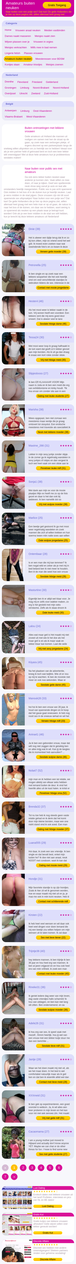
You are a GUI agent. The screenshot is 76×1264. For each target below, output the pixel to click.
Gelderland (52, 82)
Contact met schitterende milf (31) (53, 902)
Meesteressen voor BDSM (49, 58)
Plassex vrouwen (33, 53)
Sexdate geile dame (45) (53, 684)
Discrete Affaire (47, 1259)
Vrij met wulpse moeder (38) (53, 504)
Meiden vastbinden (54, 30)
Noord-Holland (61, 87)
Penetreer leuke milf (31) (53, 468)
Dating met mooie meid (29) (53, 865)
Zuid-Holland (51, 93)
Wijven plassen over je (17, 41)
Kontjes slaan (12, 64)
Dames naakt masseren (18, 36)
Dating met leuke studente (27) (53, 396)
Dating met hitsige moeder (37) (53, 829)
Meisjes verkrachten (16, 47)
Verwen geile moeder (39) (53, 251)
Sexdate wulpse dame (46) (53, 757)
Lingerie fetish (12, 53)
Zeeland (35, 93)
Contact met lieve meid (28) (53, 1082)
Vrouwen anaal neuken (28, 30)
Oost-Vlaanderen (42, 110)
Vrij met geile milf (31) (53, 1118)
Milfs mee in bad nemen (44, 47)
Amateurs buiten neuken (18, 58)
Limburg (24, 87)
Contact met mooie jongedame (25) (53, 288)
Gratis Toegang (57, 5)
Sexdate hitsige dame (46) (53, 323)
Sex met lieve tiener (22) (53, 937)
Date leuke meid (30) (53, 612)
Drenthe (9, 81)
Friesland (37, 82)
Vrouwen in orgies (43, 41)
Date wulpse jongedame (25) (53, 540)
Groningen (10, 87)
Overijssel (10, 93)
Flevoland (22, 82)
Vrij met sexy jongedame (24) (53, 648)
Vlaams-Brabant (13, 116)
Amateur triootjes (32, 64)
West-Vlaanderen (35, 116)
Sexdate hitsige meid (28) (53, 576)
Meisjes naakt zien (45, 36)
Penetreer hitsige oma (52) (53, 793)
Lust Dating (48, 1206)
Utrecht (23, 93)
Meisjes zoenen (54, 64)
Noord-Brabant (41, 87)
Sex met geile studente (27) (53, 1154)
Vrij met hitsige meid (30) (53, 360)
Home (8, 30)
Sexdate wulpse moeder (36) (53, 1009)
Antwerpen (11, 110)
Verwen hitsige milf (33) (53, 721)
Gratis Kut (48, 1233)
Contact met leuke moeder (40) (53, 973)
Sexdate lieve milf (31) (53, 1046)
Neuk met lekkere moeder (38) (53, 432)
